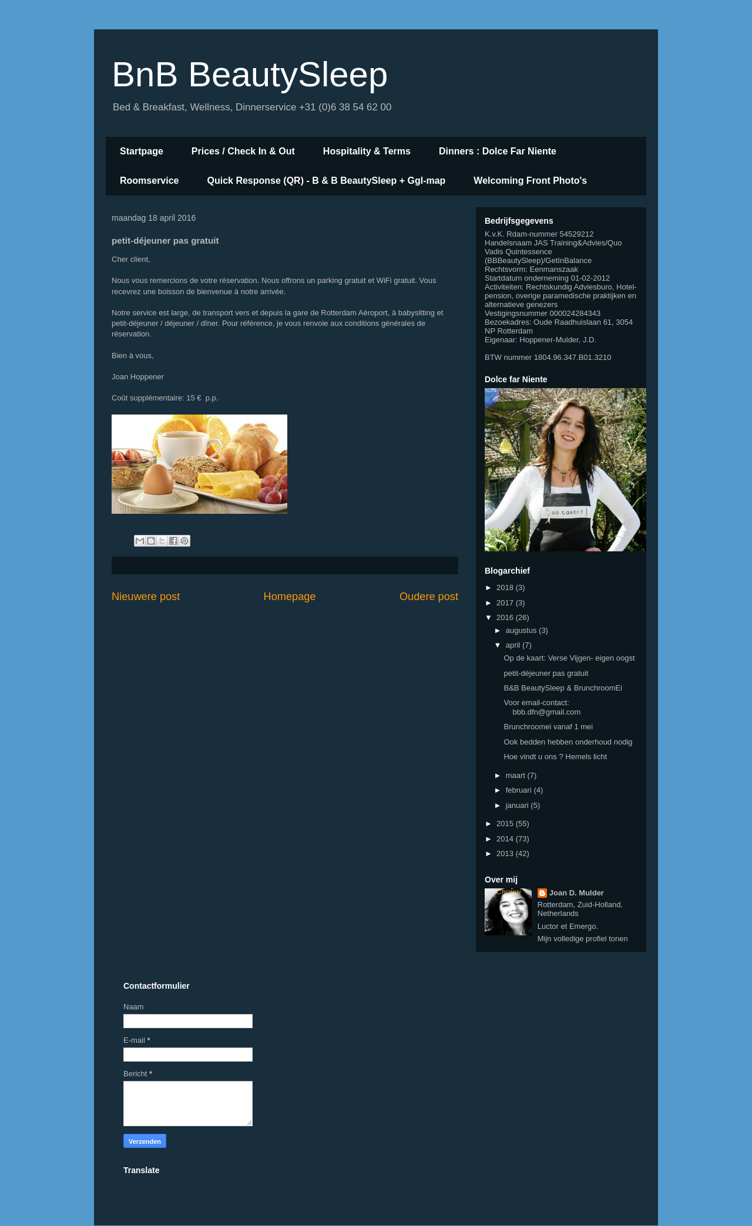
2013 (506, 853)
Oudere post (429, 596)
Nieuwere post (146, 596)
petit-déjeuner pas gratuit (545, 673)
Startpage (141, 151)
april (514, 645)
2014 (506, 838)
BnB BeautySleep (250, 74)
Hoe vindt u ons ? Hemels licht (555, 756)
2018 (506, 587)
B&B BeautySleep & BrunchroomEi (562, 687)
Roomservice (149, 181)
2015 (506, 823)
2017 (506, 602)
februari (520, 790)
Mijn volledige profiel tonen (583, 938)
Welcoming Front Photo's (530, 181)
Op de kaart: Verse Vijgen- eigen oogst (568, 658)
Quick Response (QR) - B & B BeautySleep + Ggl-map (326, 181)
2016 (506, 617)
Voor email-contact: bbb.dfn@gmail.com (541, 707)
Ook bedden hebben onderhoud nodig (567, 741)
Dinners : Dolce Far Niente (497, 151)
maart (517, 775)
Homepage (290, 596)
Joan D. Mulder (576, 892)
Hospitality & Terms (367, 151)
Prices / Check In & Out (243, 151)
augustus (522, 630)
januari (518, 805)
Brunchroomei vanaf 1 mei (548, 726)
